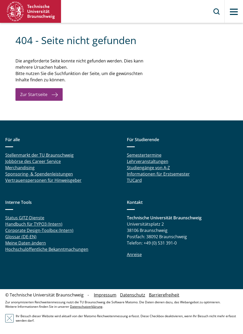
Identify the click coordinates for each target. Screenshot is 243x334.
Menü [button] (234, 12)
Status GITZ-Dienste (24, 218)
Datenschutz (132, 295)
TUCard (134, 180)
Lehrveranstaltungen (147, 161)
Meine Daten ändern (25, 243)
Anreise (134, 254)
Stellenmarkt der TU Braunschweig (39, 155)
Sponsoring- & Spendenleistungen (39, 174)
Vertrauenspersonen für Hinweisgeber (43, 180)
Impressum (105, 295)
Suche (217, 11)
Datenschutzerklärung (86, 306)
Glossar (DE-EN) (20, 237)
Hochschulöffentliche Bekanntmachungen (46, 249)
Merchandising (20, 168)
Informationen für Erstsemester (158, 174)
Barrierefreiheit (164, 295)
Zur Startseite (33, 94)
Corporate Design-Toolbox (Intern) (39, 230)
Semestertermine (144, 155)
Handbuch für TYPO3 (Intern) (33, 224)
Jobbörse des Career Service (33, 161)
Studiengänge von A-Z (148, 168)
